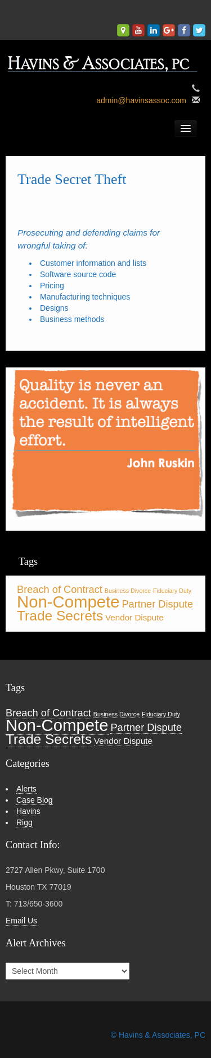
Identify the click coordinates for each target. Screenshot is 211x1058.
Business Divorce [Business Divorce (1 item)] (128, 590)
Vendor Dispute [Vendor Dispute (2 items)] (134, 617)
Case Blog (34, 799)
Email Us (21, 920)
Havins (28, 811)
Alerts (26, 788)
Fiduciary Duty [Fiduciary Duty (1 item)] (172, 590)
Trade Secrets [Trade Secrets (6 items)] (60, 615)
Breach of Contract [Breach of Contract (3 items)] (59, 589)
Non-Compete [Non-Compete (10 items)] (68, 601)
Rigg (24, 822)
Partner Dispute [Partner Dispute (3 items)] (157, 604)
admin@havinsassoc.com (141, 100)
